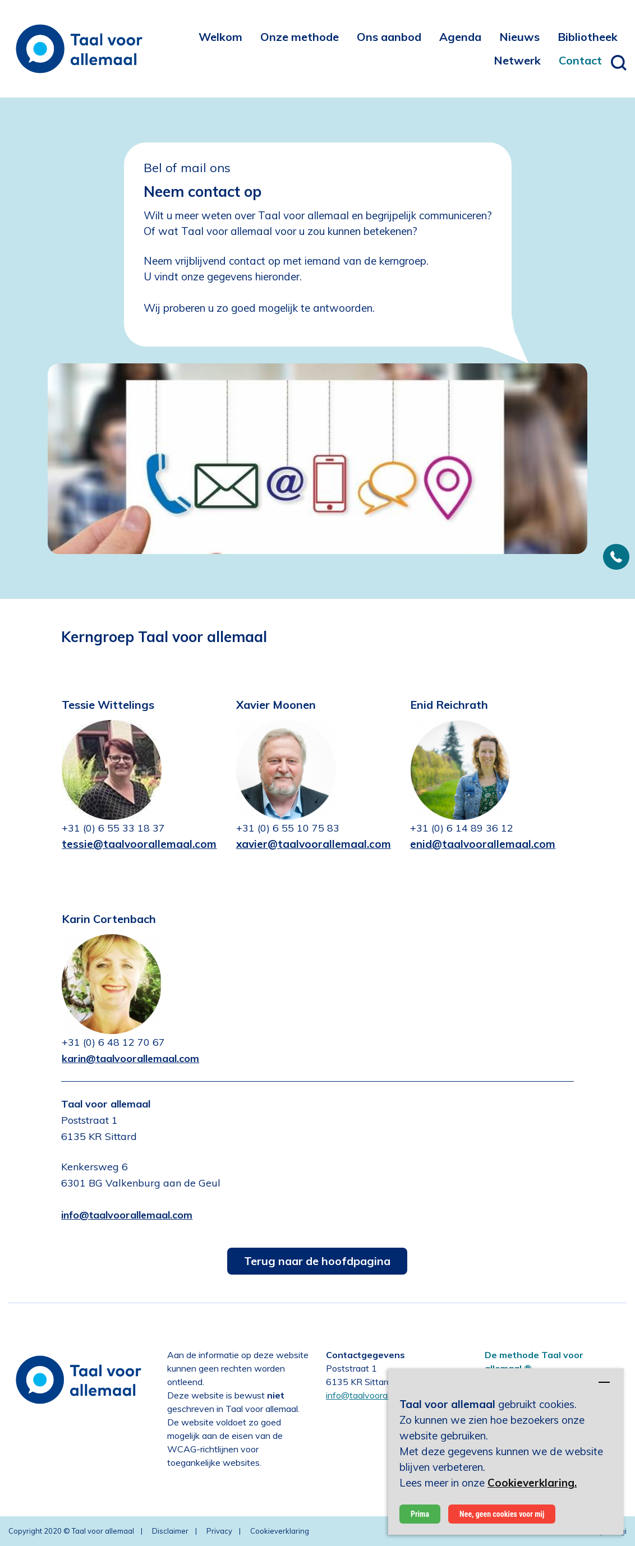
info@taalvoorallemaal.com (380, 1395)
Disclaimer (170, 1530)
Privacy (219, 1530)
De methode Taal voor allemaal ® (534, 1361)
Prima (420, 1514)
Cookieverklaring (279, 1530)
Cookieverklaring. (532, 1482)
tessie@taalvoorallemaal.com (139, 844)
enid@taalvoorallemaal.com (482, 844)
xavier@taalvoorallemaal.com (313, 844)
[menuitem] (220, 36)
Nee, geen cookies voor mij (501, 1514)
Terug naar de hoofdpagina (317, 1261)
